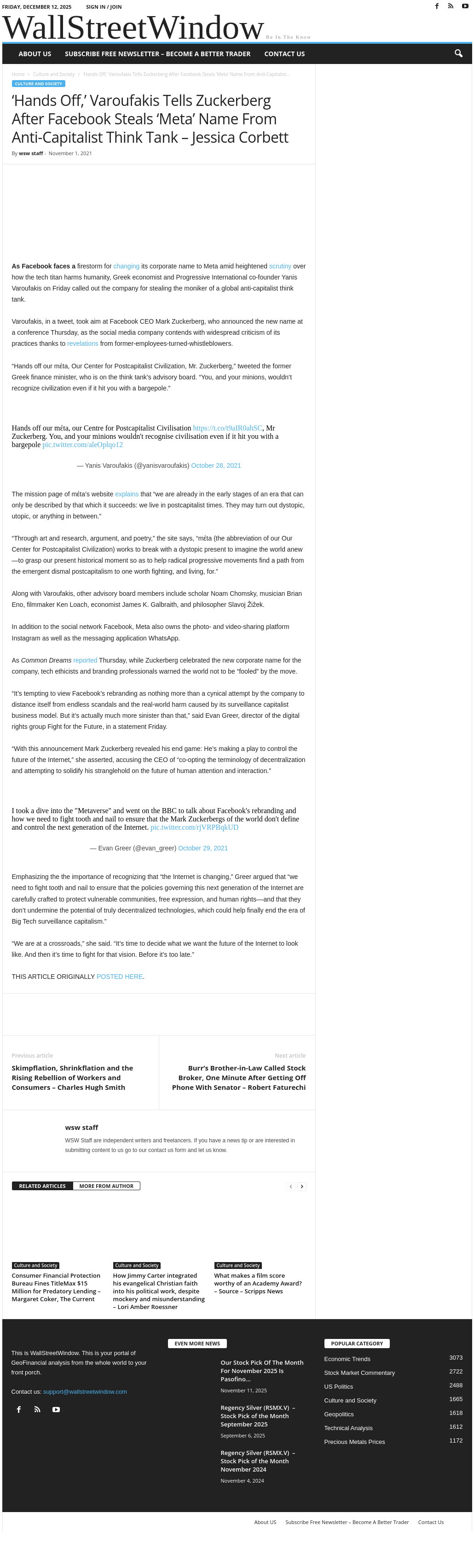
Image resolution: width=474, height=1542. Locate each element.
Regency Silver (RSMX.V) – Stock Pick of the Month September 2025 (258, 1415)
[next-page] (301, 1186)
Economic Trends (347, 1359)
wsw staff (31, 153)
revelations (82, 343)
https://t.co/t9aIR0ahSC (227, 428)
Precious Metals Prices (354, 1441)
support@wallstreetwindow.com (85, 1391)
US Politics (338, 1386)
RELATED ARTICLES (42, 1185)
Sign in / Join (103, 6)
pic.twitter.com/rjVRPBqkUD (194, 827)
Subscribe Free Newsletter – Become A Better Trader (157, 53)
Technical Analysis (348, 1428)
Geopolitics (339, 1414)
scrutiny (280, 266)
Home (18, 74)
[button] (458, 54)
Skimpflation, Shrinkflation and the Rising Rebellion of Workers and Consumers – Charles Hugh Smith (72, 1077)
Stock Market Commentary (359, 1372)
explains (127, 494)
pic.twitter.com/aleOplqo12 (82, 444)
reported (85, 660)
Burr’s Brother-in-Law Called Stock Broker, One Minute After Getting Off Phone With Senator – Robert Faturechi (239, 1077)
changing (126, 266)
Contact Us (284, 53)
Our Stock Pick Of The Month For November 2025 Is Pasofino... (262, 1370)
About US (35, 53)
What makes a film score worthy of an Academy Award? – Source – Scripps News (258, 1283)
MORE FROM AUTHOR (106, 1185)
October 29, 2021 (203, 848)
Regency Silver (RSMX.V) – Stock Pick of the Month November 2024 (258, 1461)
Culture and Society (54, 74)
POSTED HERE (120, 976)
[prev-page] (290, 1186)
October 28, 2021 (216, 465)
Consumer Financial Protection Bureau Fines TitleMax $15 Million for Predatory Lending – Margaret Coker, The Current (56, 1287)
